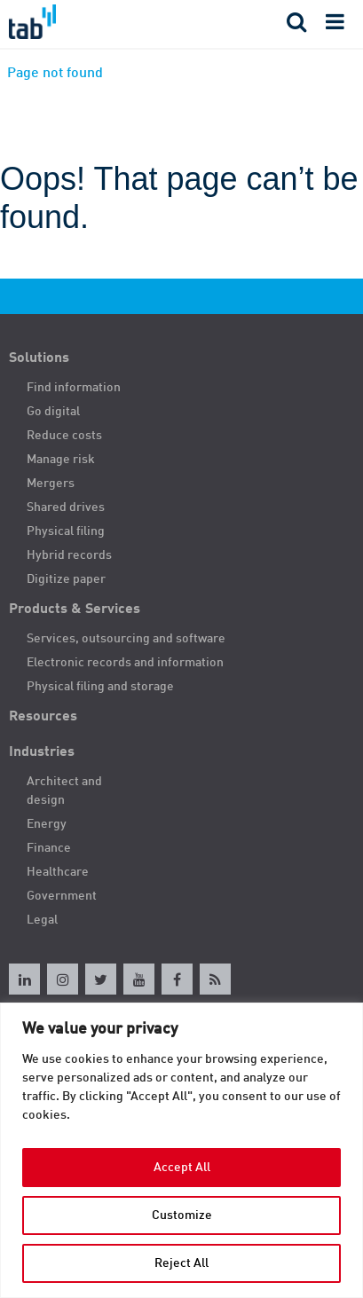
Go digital (53, 411)
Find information (74, 388)
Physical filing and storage (100, 686)
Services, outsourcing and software (126, 639)
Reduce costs (64, 435)
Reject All (181, 1263)
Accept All (182, 1167)
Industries (42, 752)
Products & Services (74, 609)
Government (62, 896)
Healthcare (58, 872)
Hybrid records (69, 555)
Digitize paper (66, 579)
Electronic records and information (125, 663)
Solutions (39, 358)
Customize (182, 1215)
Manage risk (61, 459)
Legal (42, 920)
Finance (49, 848)
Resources (43, 717)
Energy (47, 824)
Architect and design (64, 790)
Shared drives (66, 507)
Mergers (51, 483)
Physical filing (66, 531)
